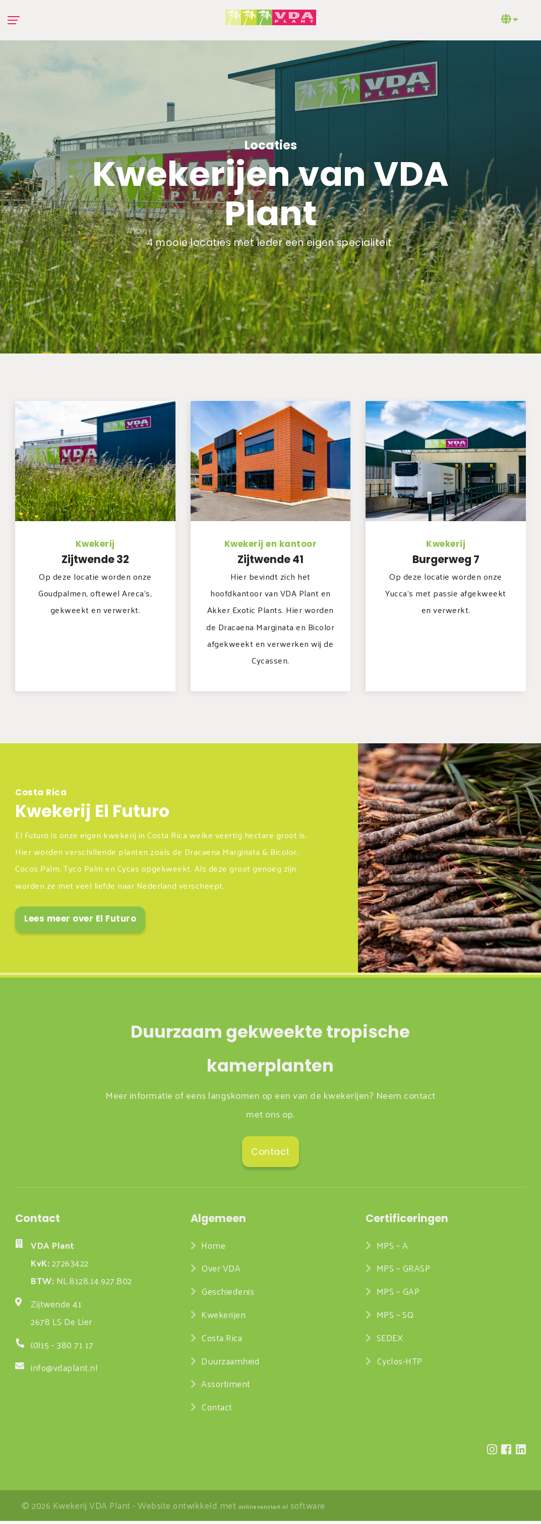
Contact (216, 1410)
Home (213, 1248)
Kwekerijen (223, 1317)
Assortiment (226, 1387)
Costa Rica (221, 1341)
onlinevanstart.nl (263, 1509)
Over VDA (222, 1271)
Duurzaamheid (230, 1363)
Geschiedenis (227, 1294)
